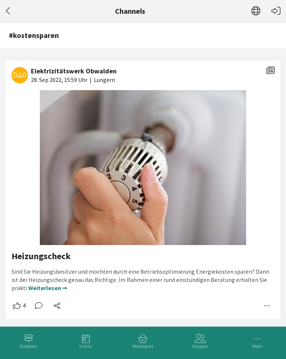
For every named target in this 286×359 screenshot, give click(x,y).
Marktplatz (143, 346)
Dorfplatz (28, 346)
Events (85, 346)
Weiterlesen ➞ (47, 288)
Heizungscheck (41, 256)
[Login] (276, 11)
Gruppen (200, 346)
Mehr (257, 346)
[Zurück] (8, 11)
